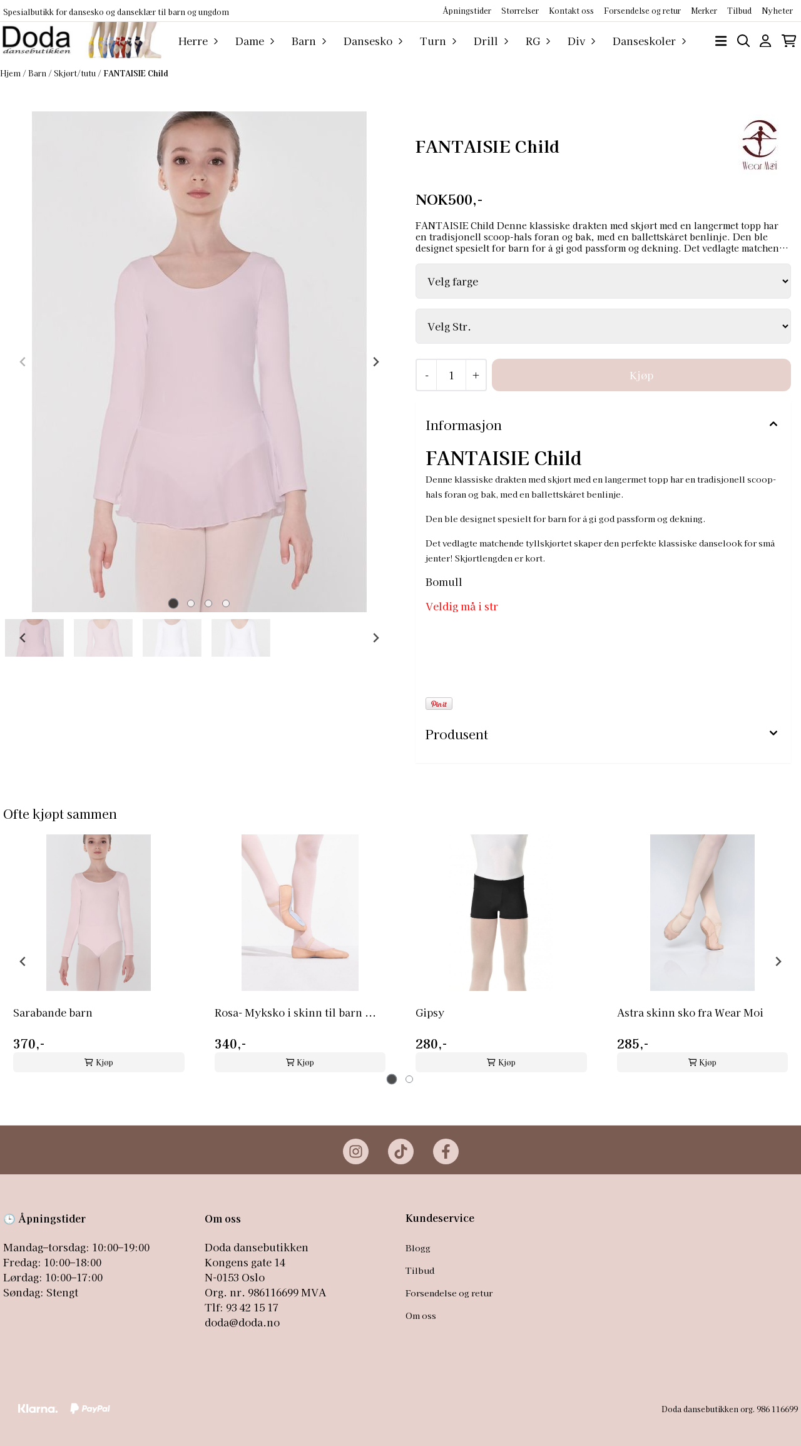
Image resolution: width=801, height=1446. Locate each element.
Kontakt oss (571, 10)
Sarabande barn (53, 1012)
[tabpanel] (99, 956)
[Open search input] (743, 41)
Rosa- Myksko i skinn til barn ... (295, 1012)
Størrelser (520, 10)
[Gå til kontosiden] (765, 41)
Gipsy (430, 1012)
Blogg (418, 1247)
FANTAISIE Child (135, 73)
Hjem (11, 73)
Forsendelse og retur (642, 10)
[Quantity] (451, 375)
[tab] (173, 603)
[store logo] (80, 40)
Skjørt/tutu (76, 73)
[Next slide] (375, 362)
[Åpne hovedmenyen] (721, 41)
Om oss (421, 1315)
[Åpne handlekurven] (789, 41)
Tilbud (420, 1270)
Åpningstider (466, 10)
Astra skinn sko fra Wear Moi (690, 1012)
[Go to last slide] (23, 638)
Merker (704, 10)
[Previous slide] (23, 362)
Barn (38, 73)
